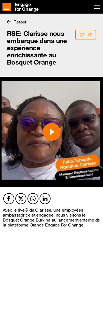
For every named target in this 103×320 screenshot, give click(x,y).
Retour (16, 22)
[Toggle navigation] (96, 7)
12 (86, 34)
